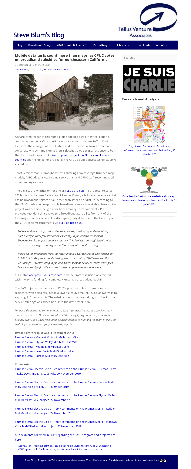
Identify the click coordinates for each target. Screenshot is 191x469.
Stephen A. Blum (105, 460)
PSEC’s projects (74, 190)
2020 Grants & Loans (73, 45)
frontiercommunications (56, 69)
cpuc (32, 69)
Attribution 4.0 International (149, 460)
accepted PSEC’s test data (45, 275)
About (163, 45)
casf (17, 69)
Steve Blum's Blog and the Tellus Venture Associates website (55, 460)
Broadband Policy (39, 45)
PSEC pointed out (70, 223)
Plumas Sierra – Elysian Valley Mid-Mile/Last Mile (46, 342)
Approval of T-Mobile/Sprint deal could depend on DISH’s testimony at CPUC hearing (64, 445)
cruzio (39, 69)
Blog (19, 45)
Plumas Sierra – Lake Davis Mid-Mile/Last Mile (44, 351)
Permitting (103, 45)
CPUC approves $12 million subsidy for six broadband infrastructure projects (60, 449)
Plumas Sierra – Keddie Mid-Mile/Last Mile (42, 346)
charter (24, 69)
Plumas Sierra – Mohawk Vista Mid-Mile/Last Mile (46, 337)
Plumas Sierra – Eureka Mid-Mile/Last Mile (42, 356)
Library (125, 45)
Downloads (143, 45)
